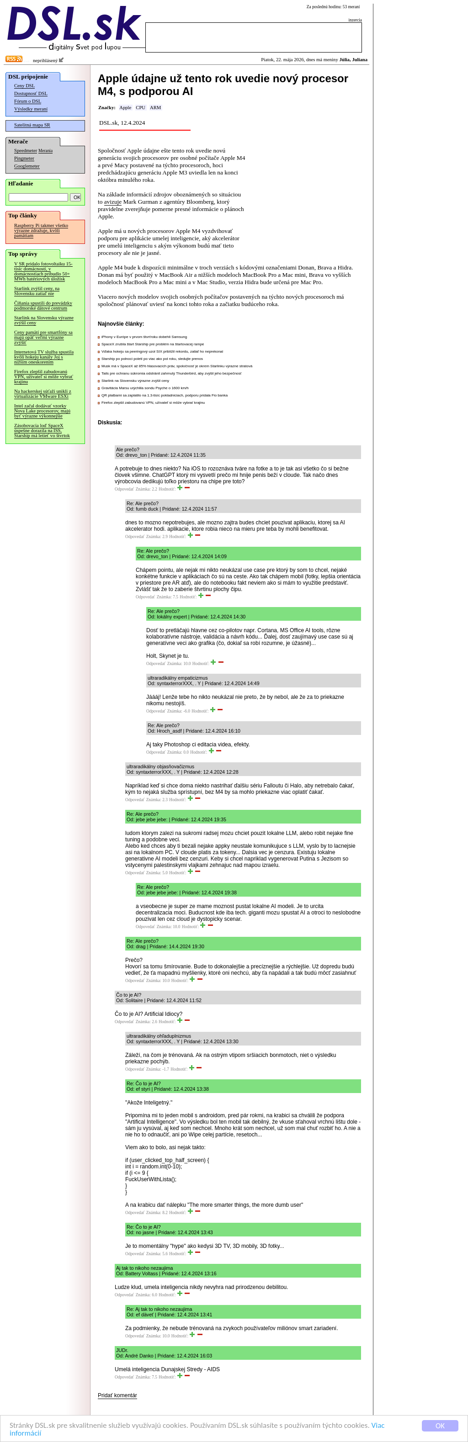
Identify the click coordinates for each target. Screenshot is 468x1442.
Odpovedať (124, 489)
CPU (140, 107)
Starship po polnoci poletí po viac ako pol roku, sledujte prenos (152, 359)
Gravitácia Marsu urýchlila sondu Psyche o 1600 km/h (145, 388)
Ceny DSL (24, 85)
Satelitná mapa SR (32, 124)
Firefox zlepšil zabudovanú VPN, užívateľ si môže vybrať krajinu (43, 376)
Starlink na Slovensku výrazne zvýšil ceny (44, 320)
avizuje (113, 201)
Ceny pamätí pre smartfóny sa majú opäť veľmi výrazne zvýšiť (43, 337)
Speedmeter (25, 150)
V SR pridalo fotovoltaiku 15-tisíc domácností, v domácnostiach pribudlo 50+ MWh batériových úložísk (43, 271)
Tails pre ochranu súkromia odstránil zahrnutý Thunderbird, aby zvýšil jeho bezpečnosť (171, 373)
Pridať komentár (117, 1395)
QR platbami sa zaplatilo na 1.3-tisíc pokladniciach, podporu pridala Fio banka (164, 395)
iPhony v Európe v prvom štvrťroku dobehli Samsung (144, 337)
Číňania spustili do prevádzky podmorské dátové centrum (43, 306)
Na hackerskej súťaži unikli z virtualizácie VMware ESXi (42, 394)
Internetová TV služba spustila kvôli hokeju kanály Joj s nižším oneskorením (44, 356)
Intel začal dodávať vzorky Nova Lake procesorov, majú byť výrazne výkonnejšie (42, 410)
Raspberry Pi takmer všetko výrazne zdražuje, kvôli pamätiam (41, 230)
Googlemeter (27, 166)
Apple (125, 107)
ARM (155, 107)
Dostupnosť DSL (31, 93)
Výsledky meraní (31, 108)
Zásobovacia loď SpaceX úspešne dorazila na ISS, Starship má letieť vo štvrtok (42, 430)
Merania (45, 150)
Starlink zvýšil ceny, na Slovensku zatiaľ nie (36, 291)
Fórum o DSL (27, 101)
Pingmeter (24, 158)
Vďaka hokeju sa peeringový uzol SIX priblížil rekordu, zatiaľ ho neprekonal (162, 351)
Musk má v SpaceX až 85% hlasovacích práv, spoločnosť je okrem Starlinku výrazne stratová (176, 366)
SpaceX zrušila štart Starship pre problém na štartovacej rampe (152, 344)
